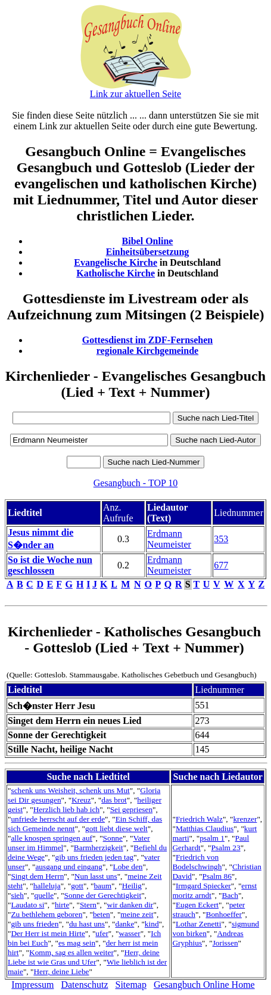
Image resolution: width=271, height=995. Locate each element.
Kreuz (81, 799)
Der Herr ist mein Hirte (48, 933)
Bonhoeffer (224, 914)
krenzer (245, 818)
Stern (88, 904)
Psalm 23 (225, 847)
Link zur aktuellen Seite (135, 94)
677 (221, 565)
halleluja (47, 885)
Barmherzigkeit (98, 847)
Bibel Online (147, 241)
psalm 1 (212, 838)
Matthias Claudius (204, 828)
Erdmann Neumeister (169, 538)
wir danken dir (130, 904)
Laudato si (27, 904)
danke (124, 923)
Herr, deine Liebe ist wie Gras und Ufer (84, 957)
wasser (129, 933)
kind (152, 923)
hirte (62, 904)
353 (221, 539)
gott (77, 885)
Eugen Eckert (197, 904)
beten (101, 914)
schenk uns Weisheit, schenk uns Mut (70, 790)
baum (102, 885)
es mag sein (76, 942)
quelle (44, 895)
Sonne (113, 838)
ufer (101, 933)
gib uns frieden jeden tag (94, 857)
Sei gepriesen (131, 809)
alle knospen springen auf (51, 838)
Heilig (132, 885)
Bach (230, 895)
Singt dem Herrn (37, 876)
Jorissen (225, 942)
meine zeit (136, 914)
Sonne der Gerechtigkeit (103, 895)
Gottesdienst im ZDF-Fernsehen (147, 340)
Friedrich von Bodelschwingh (197, 862)
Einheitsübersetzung (147, 252)
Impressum (32, 985)
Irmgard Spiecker (203, 885)
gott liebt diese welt (116, 828)
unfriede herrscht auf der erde (58, 818)
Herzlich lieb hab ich (66, 809)
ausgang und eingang (68, 866)
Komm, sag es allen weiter (71, 952)
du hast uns (87, 923)
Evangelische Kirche (115, 262)
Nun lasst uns (95, 876)
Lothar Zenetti (199, 923)
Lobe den (128, 866)
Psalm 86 (217, 876)
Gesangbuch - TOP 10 (135, 483)
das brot (114, 799)
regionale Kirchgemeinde (147, 351)
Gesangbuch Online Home (204, 985)
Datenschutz (84, 985)
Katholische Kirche (115, 273)
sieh (17, 895)
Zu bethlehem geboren (46, 914)
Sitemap (131, 985)
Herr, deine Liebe (61, 971)
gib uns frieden (34, 923)
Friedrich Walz (199, 818)
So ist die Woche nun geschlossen (50, 565)
